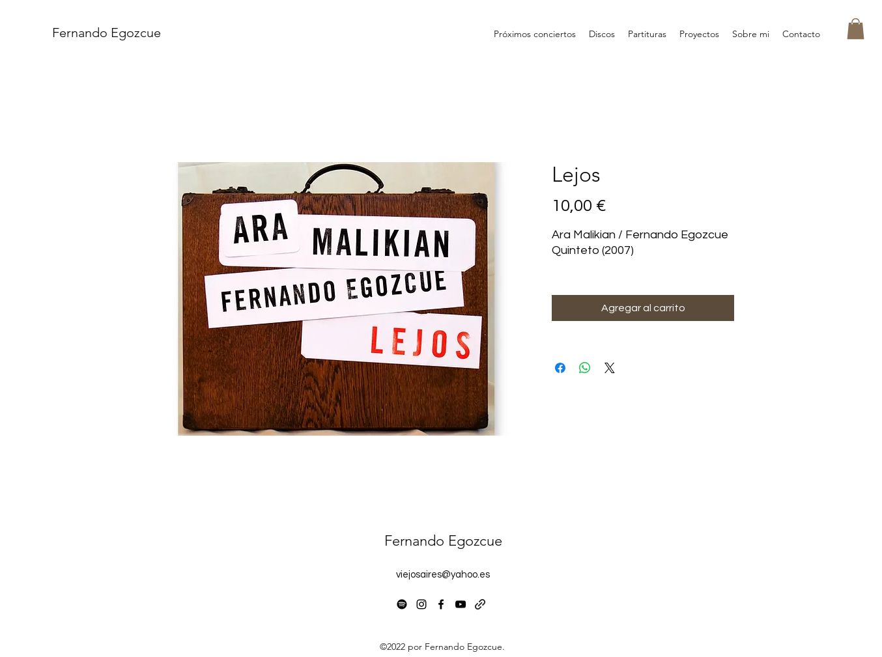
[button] (855, 28)
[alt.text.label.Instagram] (421, 604)
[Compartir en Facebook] (560, 368)
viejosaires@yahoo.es (443, 575)
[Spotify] (401, 604)
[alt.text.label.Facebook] (441, 604)
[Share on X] (610, 368)
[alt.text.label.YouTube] (460, 604)
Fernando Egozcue (106, 32)
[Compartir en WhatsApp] (585, 368)
